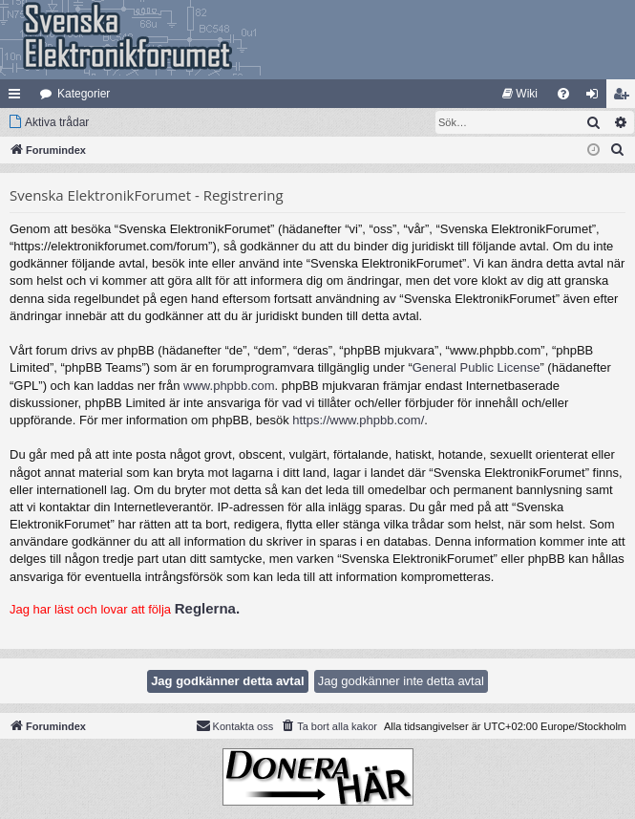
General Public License (476, 367)
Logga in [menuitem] (596, 97)
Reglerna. (207, 608)
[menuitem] (520, 93)
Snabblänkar (18, 97)
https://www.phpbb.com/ (358, 420)
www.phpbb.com (228, 385)
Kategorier (83, 93)
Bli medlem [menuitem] (625, 97)
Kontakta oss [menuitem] (235, 725)
